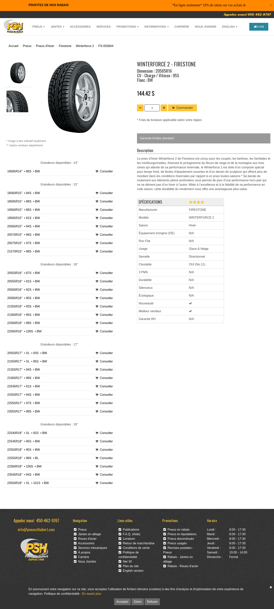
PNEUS (39, 26)
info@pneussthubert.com (36, 529)
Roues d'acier (85, 538)
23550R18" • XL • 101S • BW (27, 483)
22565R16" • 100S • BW (23, 331)
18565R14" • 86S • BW (23, 171)
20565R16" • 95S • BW (23, 298)
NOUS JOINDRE (205, 26)
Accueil (13, 46)
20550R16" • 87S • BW (23, 273)
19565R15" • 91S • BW (23, 218)
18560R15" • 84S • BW (23, 193)
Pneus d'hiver (45, 46)
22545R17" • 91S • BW (23, 386)
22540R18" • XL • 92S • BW (26, 433)
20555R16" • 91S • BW (23, 281)
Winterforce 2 (85, 46)
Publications (129, 529)
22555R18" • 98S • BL (22, 458)
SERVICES (103, 26)
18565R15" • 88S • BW (23, 201)
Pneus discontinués (178, 538)
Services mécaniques (90, 547)
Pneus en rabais (176, 529)
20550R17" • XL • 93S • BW (26, 353)
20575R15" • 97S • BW (23, 243)
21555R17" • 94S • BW (23, 369)
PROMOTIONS (127, 26)
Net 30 (125, 561)
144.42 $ (146, 93)
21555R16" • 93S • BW (23, 306)
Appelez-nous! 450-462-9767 (247, 14)
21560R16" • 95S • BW (23, 314)
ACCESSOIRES (80, 26)
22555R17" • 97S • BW (23, 403)
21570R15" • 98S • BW (23, 251)
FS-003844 (105, 46)
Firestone (65, 46)
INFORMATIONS (156, 26)
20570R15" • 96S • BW (23, 234)
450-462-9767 (47, 520)
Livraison (127, 538)
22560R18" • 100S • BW (23, 466)
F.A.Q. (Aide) (129, 534)
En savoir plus (91, 593)
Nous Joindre (85, 561)
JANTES (57, 26)
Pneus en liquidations (180, 534)
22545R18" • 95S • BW (23, 441)
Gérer (138, 601)
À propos (82, 552)
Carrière (81, 557)
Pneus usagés (175, 543)
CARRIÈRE (181, 26)
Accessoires (84, 543)
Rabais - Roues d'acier (180, 566)
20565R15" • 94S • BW (23, 226)
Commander (182, 107)
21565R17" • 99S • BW (23, 378)
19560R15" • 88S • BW (23, 209)
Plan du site (129, 566)
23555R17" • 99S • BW (23, 411)
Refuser (152, 601)
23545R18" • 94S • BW (23, 474)
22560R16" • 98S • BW (23, 323)
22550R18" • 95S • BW (23, 449)
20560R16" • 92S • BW (23, 289)
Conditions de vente (134, 547)
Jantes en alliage (87, 534)
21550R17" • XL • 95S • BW (26, 361)
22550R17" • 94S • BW (23, 394)
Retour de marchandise (137, 543)
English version (131, 570)
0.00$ (259, 26)
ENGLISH (229, 26)
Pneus (27, 46)
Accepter (122, 601)
